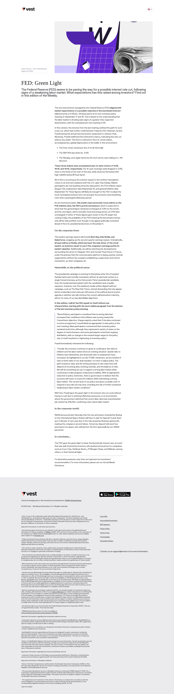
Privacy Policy (105, 529)
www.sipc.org (39, 536)
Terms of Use (104, 533)
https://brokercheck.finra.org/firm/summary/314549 (39, 613)
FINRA (47, 532)
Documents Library (107, 541)
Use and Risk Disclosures (108, 521)
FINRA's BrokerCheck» (73, 501)
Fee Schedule (105, 537)
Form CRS (103, 516)
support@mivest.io (58, 592)
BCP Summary (105, 525)
